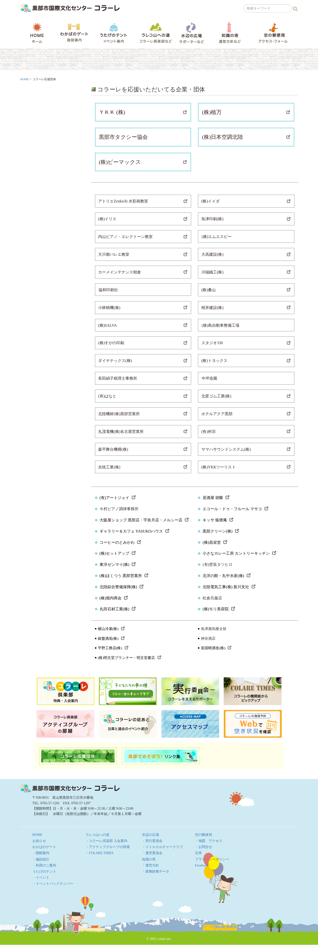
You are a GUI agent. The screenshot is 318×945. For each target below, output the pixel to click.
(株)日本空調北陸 (246, 137)
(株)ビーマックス (143, 162)
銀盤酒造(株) (111, 638)
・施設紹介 (40, 859)
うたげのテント (113, 33)
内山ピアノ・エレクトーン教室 (142, 237)
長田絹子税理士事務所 (142, 378)
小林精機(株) (142, 308)
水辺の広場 (191, 33)
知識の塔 (229, 33)
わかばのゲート (74, 32)
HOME (37, 32)
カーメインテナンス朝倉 (142, 272)
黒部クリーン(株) (221, 531)
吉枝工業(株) (142, 467)
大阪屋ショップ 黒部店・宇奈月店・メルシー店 (144, 520)
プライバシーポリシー (212, 859)
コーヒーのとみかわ (120, 542)
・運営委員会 (152, 853)
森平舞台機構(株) (142, 449)
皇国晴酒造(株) (216, 648)
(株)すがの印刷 (142, 343)
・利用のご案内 (44, 865)
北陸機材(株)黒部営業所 (142, 414)
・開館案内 (40, 853)
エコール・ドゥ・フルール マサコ (235, 509)
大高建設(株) (245, 254)
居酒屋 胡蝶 (216, 498)
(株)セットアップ (118, 553)
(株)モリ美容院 (219, 609)
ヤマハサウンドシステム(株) (245, 449)
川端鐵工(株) (245, 272)
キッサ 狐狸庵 (218, 520)
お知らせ (39, 841)
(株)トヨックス (245, 361)
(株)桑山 (245, 290)
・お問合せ (203, 847)
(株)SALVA (142, 325)
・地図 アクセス (208, 841)
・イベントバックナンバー (52, 883)
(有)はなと (142, 396)
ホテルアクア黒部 (245, 414)
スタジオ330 (245, 343)
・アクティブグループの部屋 (107, 847)
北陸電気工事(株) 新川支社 (229, 587)
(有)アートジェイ (118, 498)
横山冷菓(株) (111, 629)
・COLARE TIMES (99, 853)
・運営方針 (150, 865)
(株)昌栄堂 (215, 542)
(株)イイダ (245, 201)
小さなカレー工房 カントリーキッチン (239, 553)
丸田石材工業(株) (118, 609)
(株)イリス (142, 219)
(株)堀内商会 (114, 598)
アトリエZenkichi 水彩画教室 (142, 201)
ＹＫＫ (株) (143, 112)
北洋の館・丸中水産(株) (227, 576)
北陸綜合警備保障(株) (122, 587)
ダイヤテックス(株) (142, 361)
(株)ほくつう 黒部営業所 (124, 576)
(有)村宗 (245, 431)
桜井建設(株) (245, 308)
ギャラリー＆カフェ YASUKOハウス (134, 531)
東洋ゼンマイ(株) (118, 564)
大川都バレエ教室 (142, 254)
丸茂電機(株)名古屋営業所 (142, 431)
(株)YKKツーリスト (245, 467)
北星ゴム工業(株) (245, 396)
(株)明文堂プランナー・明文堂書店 (129, 658)
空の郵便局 (273, 32)
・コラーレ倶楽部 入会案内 (106, 841)
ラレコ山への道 (155, 32)
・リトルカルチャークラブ (162, 847)
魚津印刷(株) (245, 219)
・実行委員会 (152, 841)
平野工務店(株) (113, 648)
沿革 (198, 853)
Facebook (201, 865)
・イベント (40, 877)
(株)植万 (246, 112)
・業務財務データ (155, 871)
